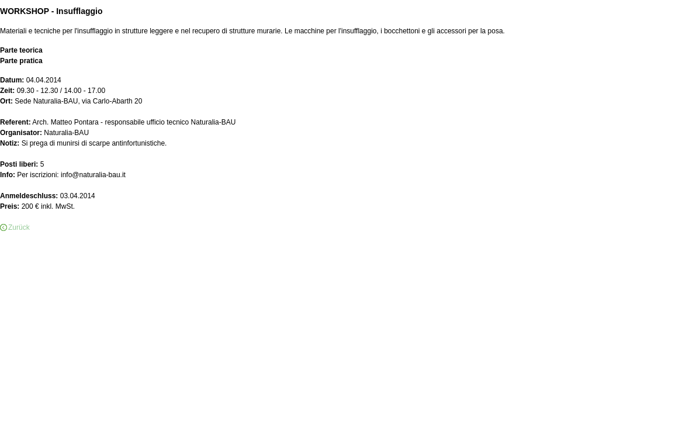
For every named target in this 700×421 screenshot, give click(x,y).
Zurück (19, 227)
